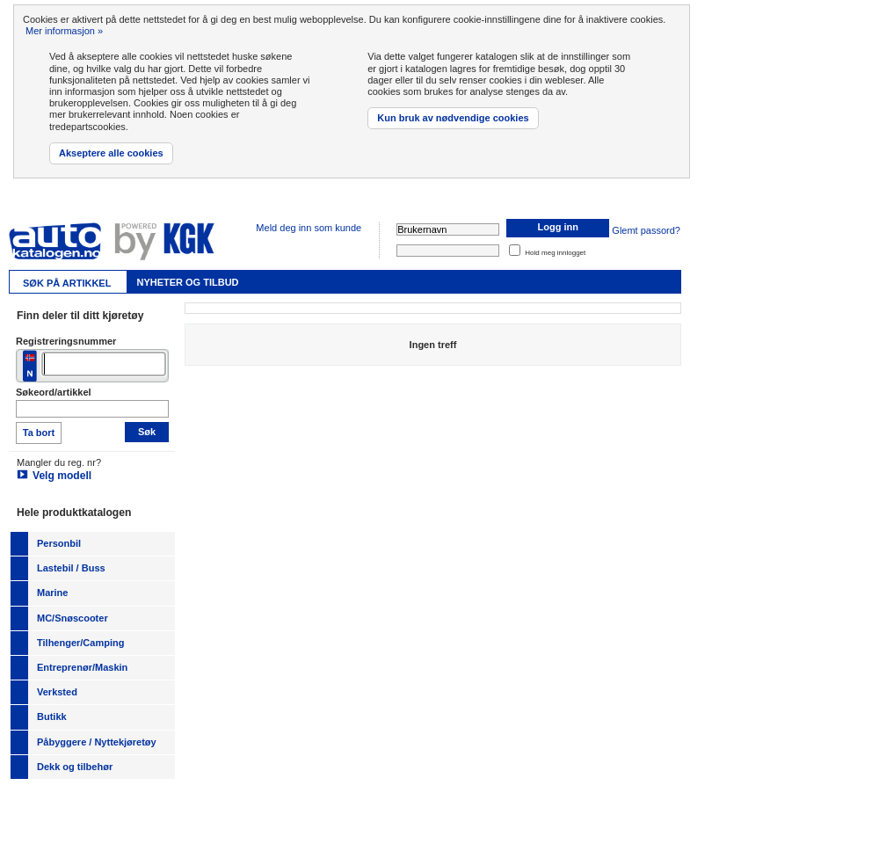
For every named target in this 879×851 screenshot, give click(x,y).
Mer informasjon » (64, 30)
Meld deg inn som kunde (308, 227)
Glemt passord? (646, 230)
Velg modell (62, 475)
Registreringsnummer (66, 341)
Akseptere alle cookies (111, 153)
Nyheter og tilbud (187, 282)
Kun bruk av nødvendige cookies (452, 118)
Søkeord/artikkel (53, 392)
